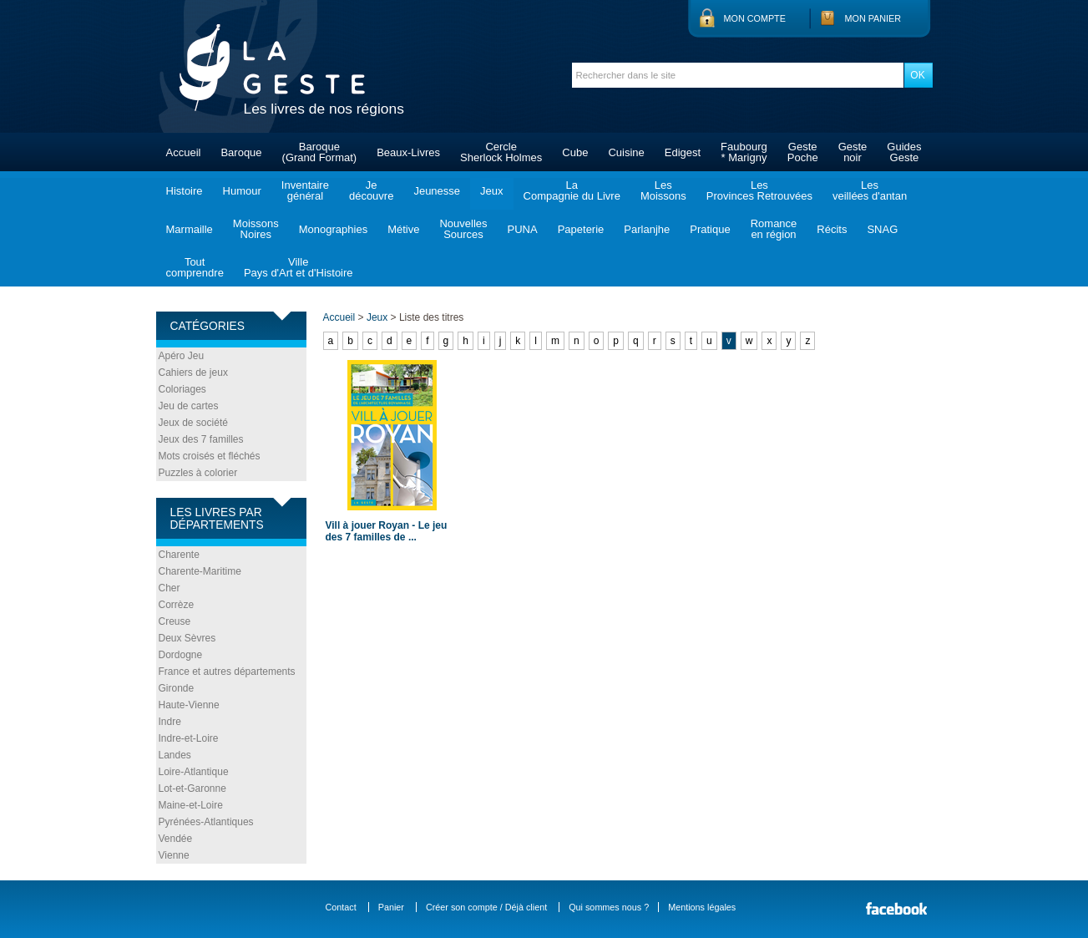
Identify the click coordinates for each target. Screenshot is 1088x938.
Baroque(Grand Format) (319, 152)
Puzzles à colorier (198, 473)
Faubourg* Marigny (744, 152)
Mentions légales (702, 907)
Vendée (176, 838)
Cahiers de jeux (193, 372)
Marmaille (189, 229)
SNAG (882, 229)
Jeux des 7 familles (201, 439)
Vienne (174, 855)
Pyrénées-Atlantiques (206, 822)
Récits (832, 229)
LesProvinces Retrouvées (759, 190)
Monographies (333, 229)
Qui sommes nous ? (609, 907)
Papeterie (581, 229)
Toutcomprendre (195, 267)
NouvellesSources (463, 229)
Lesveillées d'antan (869, 190)
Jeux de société (193, 422)
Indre (170, 722)
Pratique (710, 229)
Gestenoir (853, 152)
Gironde (177, 688)
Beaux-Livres (408, 152)
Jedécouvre (371, 190)
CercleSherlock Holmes (501, 152)
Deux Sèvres (187, 638)
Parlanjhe (647, 229)
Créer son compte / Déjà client (486, 907)
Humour (242, 191)
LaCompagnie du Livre (572, 190)
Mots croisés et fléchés (210, 456)
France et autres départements (227, 671)
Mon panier (873, 18)
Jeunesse (436, 191)
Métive (403, 229)
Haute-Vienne (189, 705)
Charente (179, 554)
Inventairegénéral (305, 190)
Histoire (184, 191)
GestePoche (802, 152)
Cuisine (626, 152)
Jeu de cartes (189, 406)
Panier (391, 907)
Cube (575, 152)
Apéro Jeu (182, 356)
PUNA (523, 229)
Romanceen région (774, 229)
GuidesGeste (904, 152)
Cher (169, 588)
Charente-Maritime (200, 571)
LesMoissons (663, 190)
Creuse (175, 621)
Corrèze (177, 605)
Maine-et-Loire (191, 805)
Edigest (683, 152)
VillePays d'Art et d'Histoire (298, 267)
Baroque (240, 152)
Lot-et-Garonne (192, 788)
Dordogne (181, 655)
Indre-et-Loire (189, 738)
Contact (341, 907)
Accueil (183, 152)
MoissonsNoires (256, 229)
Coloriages (182, 389)
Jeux (491, 191)
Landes (175, 755)
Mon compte (755, 18)
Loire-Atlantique (194, 772)
